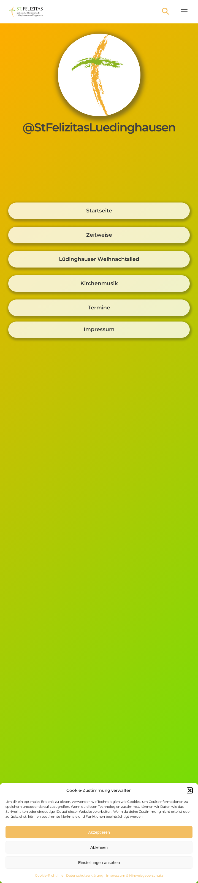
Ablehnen (99, 847)
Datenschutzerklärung (84, 875)
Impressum (99, 329)
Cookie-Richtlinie (49, 875)
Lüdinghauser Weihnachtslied (99, 259)
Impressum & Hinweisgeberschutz (134, 875)
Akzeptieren (99, 832)
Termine (99, 307)
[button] (189, 790)
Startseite (99, 210)
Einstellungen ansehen (99, 862)
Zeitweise (99, 235)
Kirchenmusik (99, 283)
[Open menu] (184, 11)
